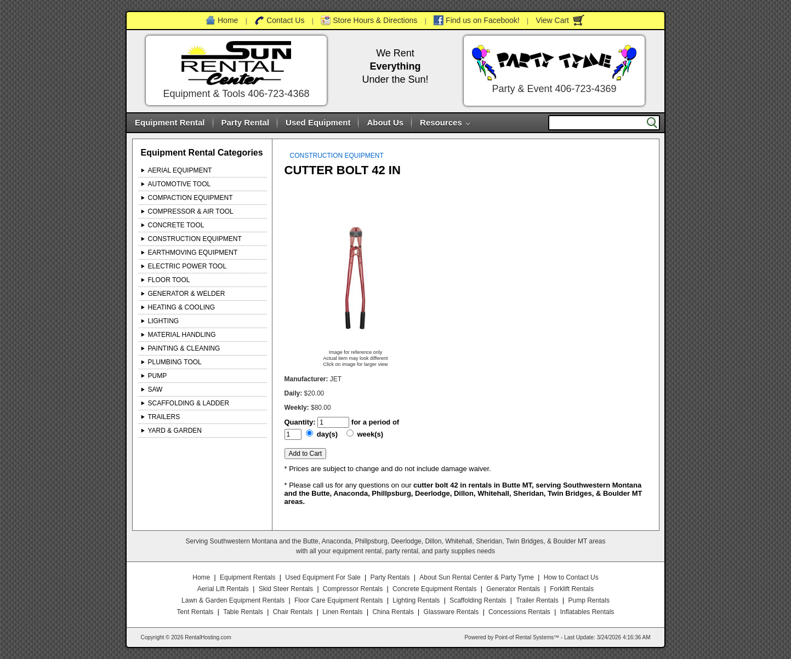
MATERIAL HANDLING (182, 335)
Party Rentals (389, 577)
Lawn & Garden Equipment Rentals (232, 600)
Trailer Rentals (537, 600)
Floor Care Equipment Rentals (338, 600)
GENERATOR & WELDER (186, 293)
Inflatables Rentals (587, 612)
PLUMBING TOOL (175, 362)
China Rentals (392, 612)
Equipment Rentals (247, 577)
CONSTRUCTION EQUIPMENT (195, 239)
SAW (155, 389)
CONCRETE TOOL (176, 225)
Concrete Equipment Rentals (434, 589)
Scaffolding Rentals (477, 600)
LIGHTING (163, 321)
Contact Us (285, 20)
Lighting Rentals (416, 600)
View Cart (552, 20)
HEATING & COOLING (181, 307)
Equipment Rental (170, 122)
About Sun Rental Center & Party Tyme (476, 577)
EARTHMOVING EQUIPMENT (193, 252)
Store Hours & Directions (375, 20)
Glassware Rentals (451, 612)
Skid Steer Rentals (286, 589)
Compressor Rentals (353, 589)
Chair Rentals (293, 612)
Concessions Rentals (519, 612)
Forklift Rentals (572, 589)
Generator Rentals (513, 589)
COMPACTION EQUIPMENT (190, 198)
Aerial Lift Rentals (223, 589)
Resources (441, 122)
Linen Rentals (342, 612)
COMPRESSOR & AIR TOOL (191, 211)
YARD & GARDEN (175, 430)
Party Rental (245, 122)
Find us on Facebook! (483, 20)
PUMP (157, 376)
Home (228, 20)
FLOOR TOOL (169, 280)
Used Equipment (318, 122)
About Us (385, 122)
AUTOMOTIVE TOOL (179, 184)
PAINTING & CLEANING (184, 348)
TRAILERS (164, 417)
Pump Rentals (589, 600)
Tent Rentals (195, 612)
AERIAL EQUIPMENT (180, 170)
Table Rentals (243, 612)
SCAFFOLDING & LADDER (189, 403)
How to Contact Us (571, 577)
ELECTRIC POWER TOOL (187, 266)
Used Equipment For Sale (322, 577)
